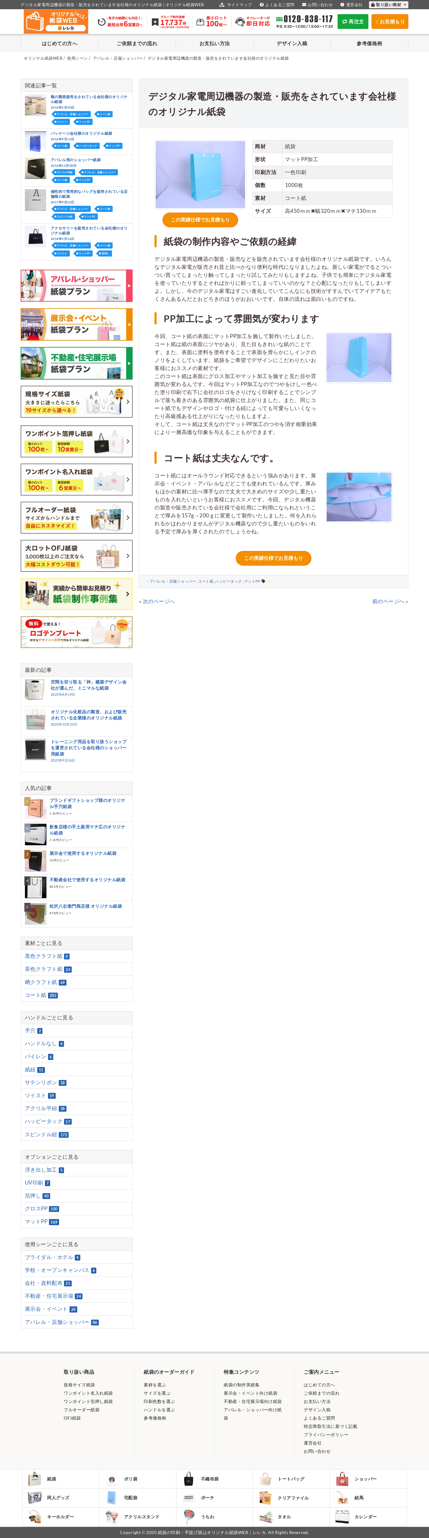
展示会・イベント (51, 1309)
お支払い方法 (214, 43)
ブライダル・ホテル (52, 1257)
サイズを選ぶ (157, 1393)
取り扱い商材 (389, 4)
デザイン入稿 (292, 43)
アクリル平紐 (65, 172)
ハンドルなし (44, 1043)
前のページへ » (390, 601)
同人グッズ (48, 1497)
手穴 (34, 1030)
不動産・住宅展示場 (54, 1296)
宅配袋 (121, 1497)
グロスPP (42, 1208)
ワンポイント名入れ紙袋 (88, 1393)
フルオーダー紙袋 (81, 1409)
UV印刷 (37, 1182)
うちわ (197, 1517)
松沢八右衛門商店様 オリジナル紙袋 (86, 906)
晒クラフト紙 (45, 982)
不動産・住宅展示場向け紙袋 (253, 1401)
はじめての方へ (60, 43)
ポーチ (197, 1497)
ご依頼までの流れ (137, 43)
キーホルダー (50, 1516)
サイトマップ (235, 4)
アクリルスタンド (132, 1516)
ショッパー (356, 1479)
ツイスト (62, 253)
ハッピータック (228, 581)
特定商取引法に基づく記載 (330, 1426)
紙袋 (41, 1479)
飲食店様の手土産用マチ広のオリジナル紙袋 (88, 829)
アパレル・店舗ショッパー (173, 581)
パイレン (62, 121)
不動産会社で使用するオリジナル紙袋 (88, 879)
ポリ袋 (121, 1479)
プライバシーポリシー (326, 1434)
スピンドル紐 (65, 216)
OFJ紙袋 (72, 1417)
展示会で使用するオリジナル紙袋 (83, 853)
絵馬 (349, 1497)
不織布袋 (200, 1479)
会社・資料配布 (48, 1283)
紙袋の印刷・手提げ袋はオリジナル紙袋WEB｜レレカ (212, 1532)
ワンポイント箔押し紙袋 (88, 1401)
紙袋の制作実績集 (241, 1384)
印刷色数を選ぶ (159, 1401)
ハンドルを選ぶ (159, 1409)
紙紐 (35, 1069)
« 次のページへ (157, 601)
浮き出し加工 (44, 1169)
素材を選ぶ (155, 1384)
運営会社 (351, 4)
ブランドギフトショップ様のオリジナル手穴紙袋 (88, 803)
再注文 (353, 21)
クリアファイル (283, 1498)
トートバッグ (281, 1479)
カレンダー (356, 1517)
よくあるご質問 (276, 4)
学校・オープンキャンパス (61, 1270)
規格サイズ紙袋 (79, 1384)
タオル (274, 1517)
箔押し (106, 253)
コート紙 (205, 581)
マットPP (252, 581)
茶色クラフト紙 (48, 969)
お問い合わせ (317, 4)
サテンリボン (45, 1082)
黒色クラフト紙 (47, 956)
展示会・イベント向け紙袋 (250, 1393)
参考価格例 (369, 43)
